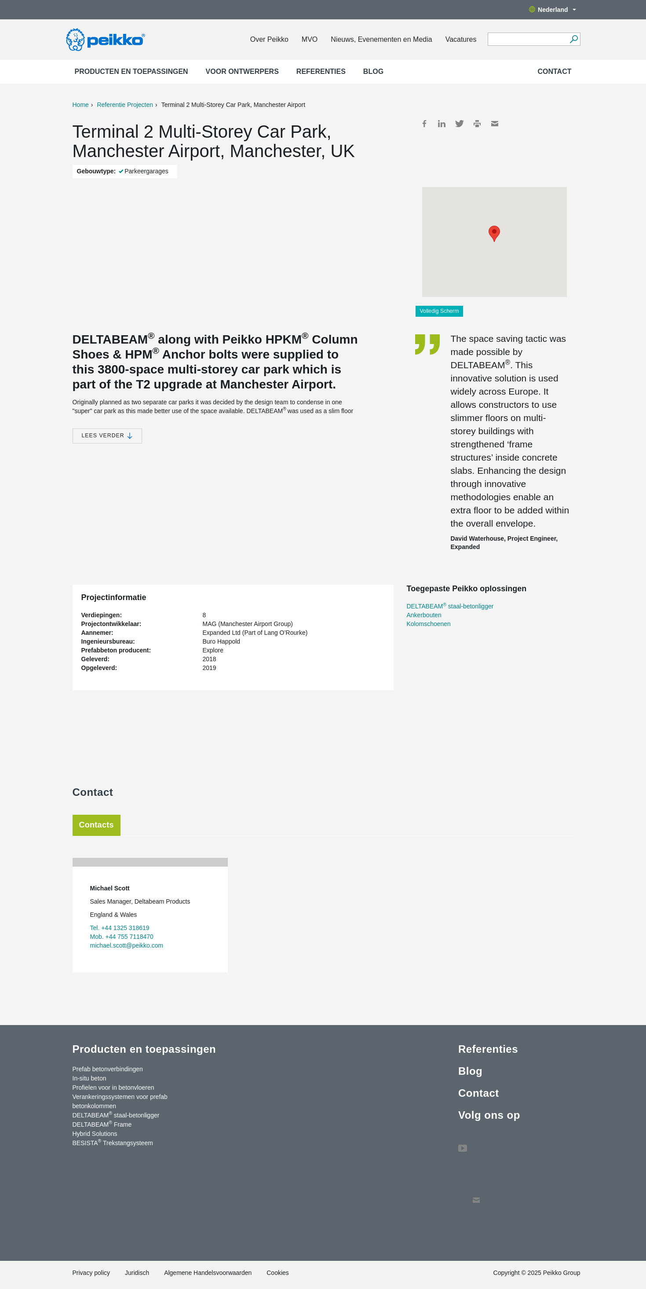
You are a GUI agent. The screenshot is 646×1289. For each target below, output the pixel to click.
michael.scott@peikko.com (127, 945)
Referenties (321, 71)
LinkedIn (442, 123)
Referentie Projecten (125, 104)
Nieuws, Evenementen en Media (381, 39)
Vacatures (461, 39)
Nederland (552, 9)
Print (477, 123)
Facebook (424, 123)
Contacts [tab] (96, 824)
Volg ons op (489, 1115)
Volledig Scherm (439, 311)
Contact (554, 71)
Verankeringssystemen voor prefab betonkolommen (120, 1101)
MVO (310, 39)
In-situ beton (89, 1078)
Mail (494, 123)
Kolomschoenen (429, 623)
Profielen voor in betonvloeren (113, 1087)
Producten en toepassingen (131, 71)
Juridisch (137, 1272)
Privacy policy (91, 1272)
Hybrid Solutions (95, 1133)
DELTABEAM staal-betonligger (450, 606)
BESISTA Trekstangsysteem (113, 1142)
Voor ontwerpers (242, 71)
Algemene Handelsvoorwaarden (208, 1272)
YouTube (462, 1143)
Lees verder (107, 435)
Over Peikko (269, 39)
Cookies (277, 1272)
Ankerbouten (424, 615)
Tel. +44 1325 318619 (120, 927)
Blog (373, 71)
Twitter (459, 123)
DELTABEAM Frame (102, 1124)
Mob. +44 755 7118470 (121, 936)
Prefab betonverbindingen (108, 1069)
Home (81, 104)
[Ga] (574, 39)
